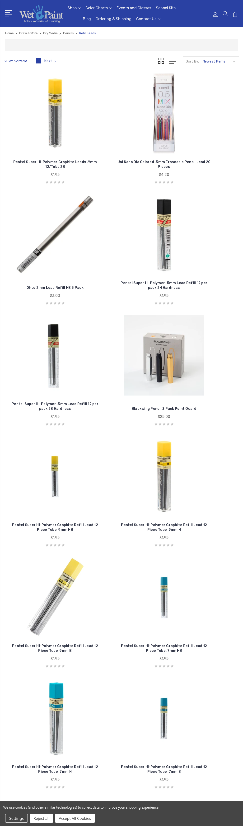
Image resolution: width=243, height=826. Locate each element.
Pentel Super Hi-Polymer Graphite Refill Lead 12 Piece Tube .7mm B (212, 349)
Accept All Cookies (75, 818)
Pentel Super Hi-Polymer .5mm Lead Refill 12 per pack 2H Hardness (212, 141)
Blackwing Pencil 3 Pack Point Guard (91, 250)
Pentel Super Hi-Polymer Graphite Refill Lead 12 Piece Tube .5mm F (91, 452)
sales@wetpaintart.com (31, 731)
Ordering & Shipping (113, 19)
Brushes (193, 716)
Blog (87, 19)
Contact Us (148, 19)
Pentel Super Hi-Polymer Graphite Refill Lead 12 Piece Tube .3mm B (31, 556)
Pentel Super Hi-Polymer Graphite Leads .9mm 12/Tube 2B (31, 141)
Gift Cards (195, 701)
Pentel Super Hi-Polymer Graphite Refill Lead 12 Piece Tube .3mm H (212, 452)
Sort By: (192, 61)
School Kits (166, 8)
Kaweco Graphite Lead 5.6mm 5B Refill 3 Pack (151, 558)
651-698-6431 (24, 723)
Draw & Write (197, 737)
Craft (191, 730)
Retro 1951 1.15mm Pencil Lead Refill (212, 560)
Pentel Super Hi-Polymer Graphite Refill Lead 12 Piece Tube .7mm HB (91, 349)
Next (50, 61)
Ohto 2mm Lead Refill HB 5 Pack (151, 146)
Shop (74, 8)
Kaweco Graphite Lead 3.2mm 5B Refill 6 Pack (91, 558)
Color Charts (98, 8)
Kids (190, 744)
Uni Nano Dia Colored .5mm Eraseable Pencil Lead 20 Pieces (91, 144)
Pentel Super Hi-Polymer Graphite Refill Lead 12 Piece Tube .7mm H (151, 349)
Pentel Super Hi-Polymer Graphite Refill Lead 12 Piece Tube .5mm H (31, 452)
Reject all (41, 818)
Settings (16, 818)
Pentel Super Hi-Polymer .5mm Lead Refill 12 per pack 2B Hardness (30, 245)
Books (192, 723)
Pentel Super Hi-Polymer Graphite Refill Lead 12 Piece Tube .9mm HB (151, 245)
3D (189, 708)
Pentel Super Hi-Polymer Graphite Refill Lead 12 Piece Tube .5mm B (151, 452)
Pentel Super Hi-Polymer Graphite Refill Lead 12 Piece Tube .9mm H (212, 245)
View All (193, 751)
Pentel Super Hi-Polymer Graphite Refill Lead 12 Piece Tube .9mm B (31, 349)
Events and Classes (134, 8)
